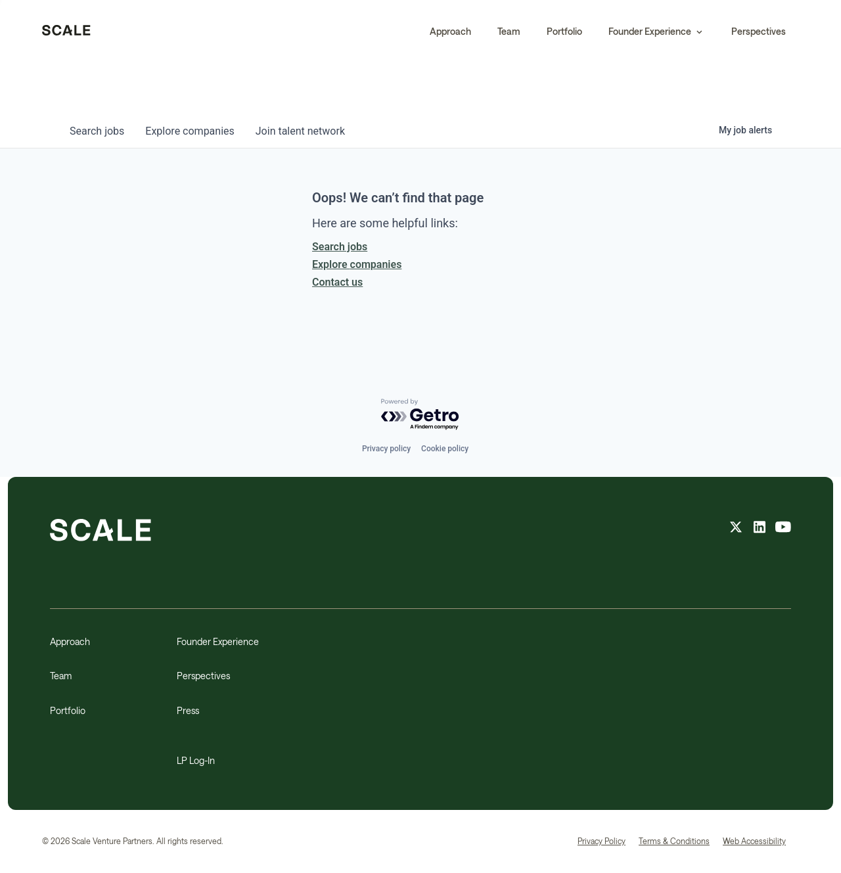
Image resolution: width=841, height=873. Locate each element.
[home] (66, 31)
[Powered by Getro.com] (420, 415)
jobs (97, 131)
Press (188, 710)
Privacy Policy (601, 840)
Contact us (337, 282)
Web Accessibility (754, 840)
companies (189, 131)
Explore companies (356, 264)
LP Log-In (196, 760)
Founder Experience (218, 641)
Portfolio (564, 31)
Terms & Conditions (674, 840)
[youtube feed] (783, 529)
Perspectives (758, 31)
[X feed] (736, 529)
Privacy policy (386, 448)
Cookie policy (444, 448)
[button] (656, 31)
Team (508, 31)
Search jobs (339, 246)
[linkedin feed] (759, 529)
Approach (450, 31)
